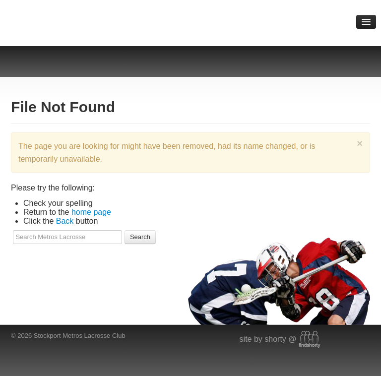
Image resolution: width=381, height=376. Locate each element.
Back (65, 221)
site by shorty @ (280, 339)
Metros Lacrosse (98, 19)
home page (91, 212)
